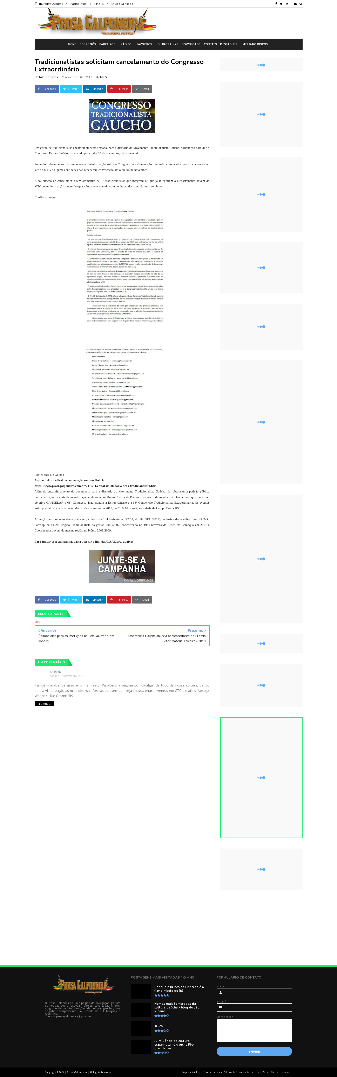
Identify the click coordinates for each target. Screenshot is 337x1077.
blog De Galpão (54, 474)
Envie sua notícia (122, 4)
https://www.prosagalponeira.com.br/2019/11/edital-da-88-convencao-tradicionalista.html (96, 486)
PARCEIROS (107, 44)
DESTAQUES (228, 44)
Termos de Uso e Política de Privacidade (226, 1072)
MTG (103, 77)
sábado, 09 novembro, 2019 (67, 676)
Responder (44, 703)
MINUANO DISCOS (255, 44)
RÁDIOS (126, 44)
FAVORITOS (144, 44)
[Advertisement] (233, 23)
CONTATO (210, 44)
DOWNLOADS (191, 44)
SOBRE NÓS (88, 44)
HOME (72, 44)
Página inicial (78, 4)
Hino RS (99, 4)
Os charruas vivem (281, 1072)
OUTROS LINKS (167, 44)
